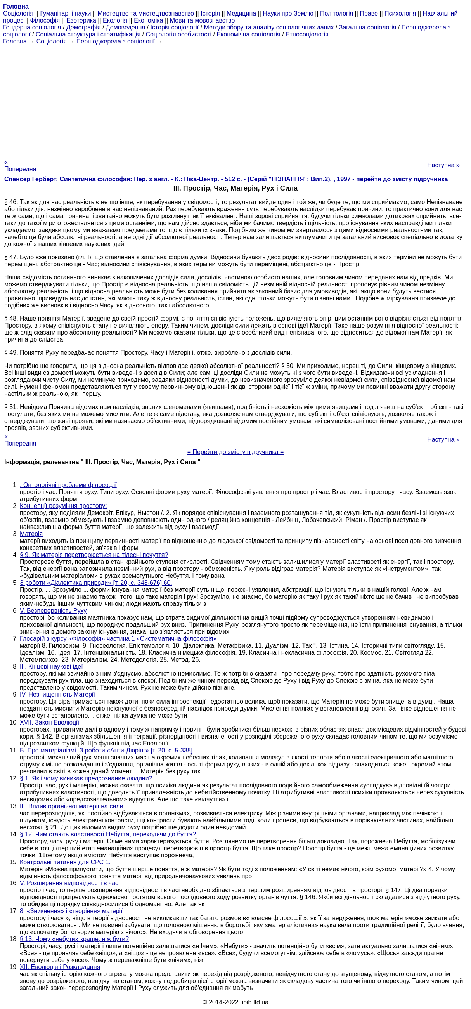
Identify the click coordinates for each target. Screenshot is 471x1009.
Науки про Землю (288, 13)
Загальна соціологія (368, 27)
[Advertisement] (235, 99)
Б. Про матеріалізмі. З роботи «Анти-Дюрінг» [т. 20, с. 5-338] (106, 750)
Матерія (31, 534)
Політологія (336, 13)
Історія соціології (174, 27)
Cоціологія (18, 13)
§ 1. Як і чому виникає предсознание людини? (86, 778)
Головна (15, 41)
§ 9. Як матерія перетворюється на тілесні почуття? (94, 554)
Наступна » (443, 165)
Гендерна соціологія (32, 27)
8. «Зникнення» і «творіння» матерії (71, 911)
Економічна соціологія (248, 34)
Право (369, 13)
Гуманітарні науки (65, 13)
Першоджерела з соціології (115, 41)
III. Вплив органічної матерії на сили (71, 806)
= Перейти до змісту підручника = (235, 452)
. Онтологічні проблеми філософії (68, 485)
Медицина (241, 13)
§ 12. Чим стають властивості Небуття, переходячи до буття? (108, 834)
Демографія (83, 27)
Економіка (148, 20)
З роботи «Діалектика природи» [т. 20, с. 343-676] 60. (96, 582)
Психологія (400, 13)
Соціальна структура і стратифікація (88, 34)
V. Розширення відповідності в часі (70, 883)
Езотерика (81, 20)
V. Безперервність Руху (53, 610)
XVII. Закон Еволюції (49, 722)
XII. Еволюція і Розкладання (60, 967)
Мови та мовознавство (202, 20)
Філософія (45, 20)
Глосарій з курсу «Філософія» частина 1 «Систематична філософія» (118, 638)
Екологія (115, 20)
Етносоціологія (307, 34)
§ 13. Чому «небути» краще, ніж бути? (74, 939)
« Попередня (20, 165)
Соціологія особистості (178, 34)
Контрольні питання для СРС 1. (65, 862)
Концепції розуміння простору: (63, 506)
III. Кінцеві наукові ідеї (51, 666)
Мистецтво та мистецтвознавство (146, 13)
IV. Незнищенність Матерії (57, 694)
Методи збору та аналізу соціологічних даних (269, 27)
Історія (210, 13)
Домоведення (125, 27)
